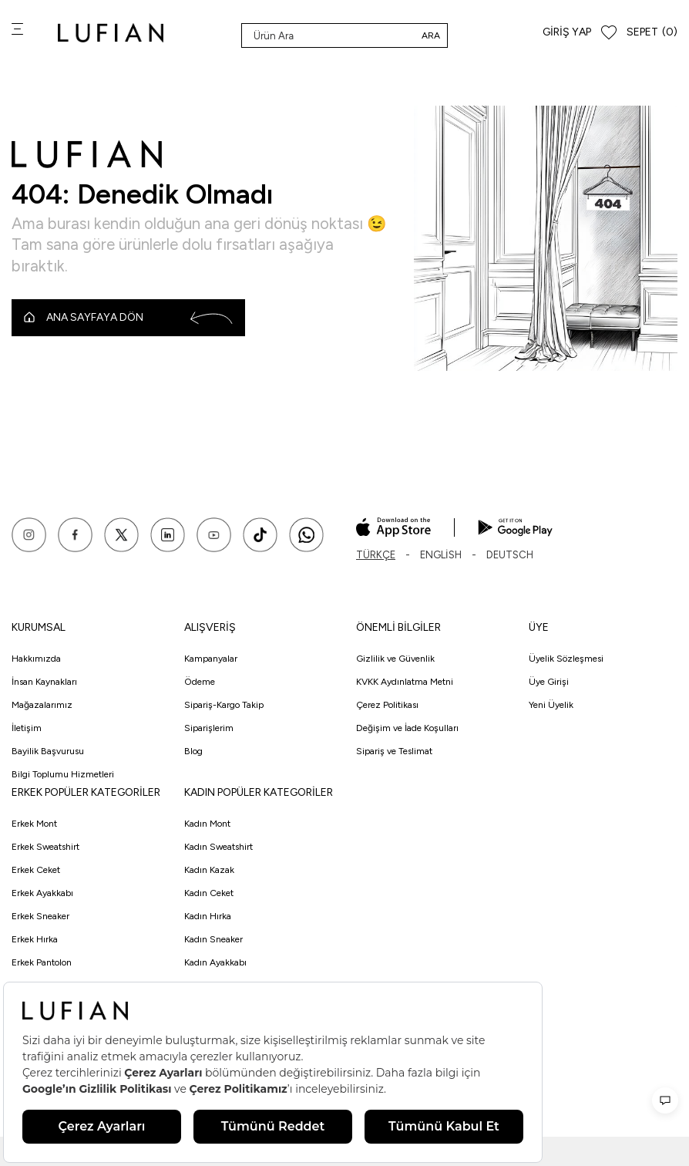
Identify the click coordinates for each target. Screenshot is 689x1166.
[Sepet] (652, 32)
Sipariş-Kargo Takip (224, 704)
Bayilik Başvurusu (48, 751)
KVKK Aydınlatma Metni (404, 681)
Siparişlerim (209, 728)
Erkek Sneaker (40, 916)
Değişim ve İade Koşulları (407, 728)
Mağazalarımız (42, 704)
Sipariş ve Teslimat (394, 751)
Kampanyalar (210, 658)
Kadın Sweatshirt (218, 846)
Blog (193, 751)
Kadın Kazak (209, 869)
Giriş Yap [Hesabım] (567, 32)
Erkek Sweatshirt (45, 846)
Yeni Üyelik (551, 704)
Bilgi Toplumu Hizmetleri (63, 774)
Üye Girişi (549, 681)
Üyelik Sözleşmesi (566, 658)
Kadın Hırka (207, 916)
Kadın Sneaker (213, 939)
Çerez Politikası (387, 704)
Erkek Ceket (36, 869)
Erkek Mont (34, 823)
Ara (431, 35)
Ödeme (199, 681)
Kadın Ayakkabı (215, 962)
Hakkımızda (36, 658)
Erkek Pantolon (42, 962)
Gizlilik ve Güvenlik (395, 658)
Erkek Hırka (35, 939)
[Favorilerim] (609, 32)
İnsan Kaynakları (44, 681)
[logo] (110, 32)
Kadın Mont (207, 823)
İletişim (27, 728)
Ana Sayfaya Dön (128, 318)
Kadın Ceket (209, 893)
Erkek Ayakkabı (42, 893)
